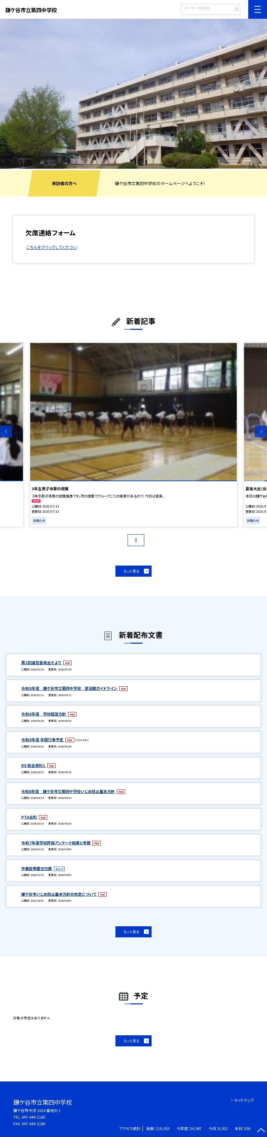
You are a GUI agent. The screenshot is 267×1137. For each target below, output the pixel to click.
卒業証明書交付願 (37, 868)
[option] (133, 94)
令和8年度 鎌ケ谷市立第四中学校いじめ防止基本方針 (68, 791)
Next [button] (261, 432)
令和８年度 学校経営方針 (44, 714)
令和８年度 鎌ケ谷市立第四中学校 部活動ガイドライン (69, 688)
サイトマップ (244, 1100)
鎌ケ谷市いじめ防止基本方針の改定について (59, 894)
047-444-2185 (33, 1117)
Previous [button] (6, 432)
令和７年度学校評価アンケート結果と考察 (56, 842)
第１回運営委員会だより (41, 662)
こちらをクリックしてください (51, 247)
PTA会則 (29, 817)
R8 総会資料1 (33, 765)
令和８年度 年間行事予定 (42, 739)
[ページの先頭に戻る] (261, 1131)
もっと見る (131, 571)
